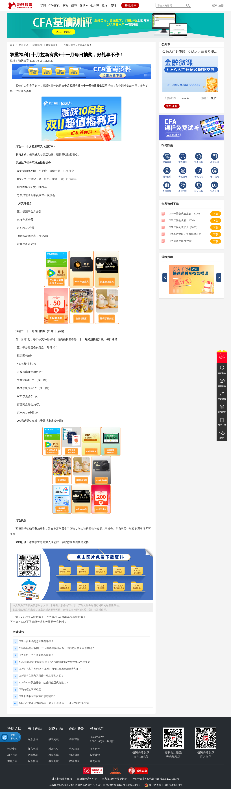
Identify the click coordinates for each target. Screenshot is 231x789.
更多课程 (172, 106)
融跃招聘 (33, 761)
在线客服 (74, 739)
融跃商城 (54, 761)
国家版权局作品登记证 (114, 778)
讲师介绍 (12, 761)
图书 (74, 5)
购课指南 (74, 755)
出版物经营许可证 (87, 778)
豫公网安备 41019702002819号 (165, 785)
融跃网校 (54, 739)
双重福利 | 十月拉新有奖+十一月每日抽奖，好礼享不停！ (62, 45)
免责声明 (95, 761)
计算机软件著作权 (62, 778)
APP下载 (12, 755)
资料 (113, 5)
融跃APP (53, 748)
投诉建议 (95, 755)
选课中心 (12, 748)
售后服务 (74, 748)
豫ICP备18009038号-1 (128, 785)
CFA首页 (54, 5)
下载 (215, 214)
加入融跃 (33, 748)
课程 (65, 5)
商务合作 (95, 748)
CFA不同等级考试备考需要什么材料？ (44, 621)
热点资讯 (23, 45)
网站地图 (33, 755)
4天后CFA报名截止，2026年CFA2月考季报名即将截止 (53, 617)
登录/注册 (218, 5)
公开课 (94, 5)
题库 (105, 5)
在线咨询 (74, 761)
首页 (12, 45)
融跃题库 (54, 755)
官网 (43, 5)
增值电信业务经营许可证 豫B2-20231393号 (155, 778)
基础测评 (130, 5)
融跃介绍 (33, 739)
